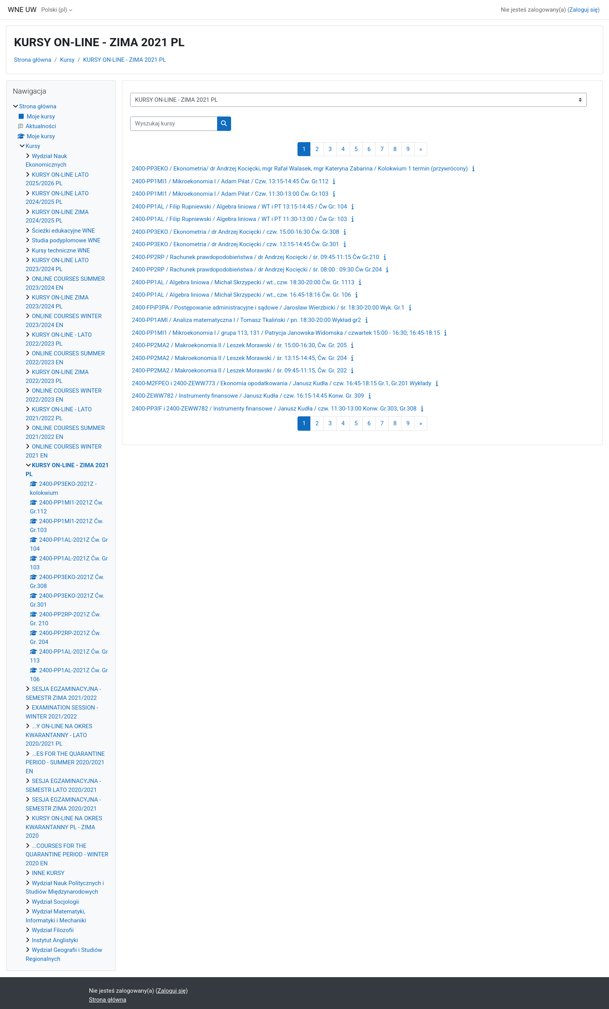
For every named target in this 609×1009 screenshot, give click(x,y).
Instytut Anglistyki (55, 940)
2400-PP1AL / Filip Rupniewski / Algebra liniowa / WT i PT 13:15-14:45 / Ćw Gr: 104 (239, 206)
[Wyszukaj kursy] (174, 124)
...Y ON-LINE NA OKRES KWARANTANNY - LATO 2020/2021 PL (59, 735)
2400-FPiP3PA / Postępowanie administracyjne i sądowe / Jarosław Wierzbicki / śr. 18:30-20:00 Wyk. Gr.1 (268, 307)
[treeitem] (61, 532)
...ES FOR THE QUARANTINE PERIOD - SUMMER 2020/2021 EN (65, 762)
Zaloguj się (583, 9)
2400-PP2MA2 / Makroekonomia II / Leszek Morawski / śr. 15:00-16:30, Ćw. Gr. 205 (239, 345)
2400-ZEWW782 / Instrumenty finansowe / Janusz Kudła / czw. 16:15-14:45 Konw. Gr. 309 (248, 395)
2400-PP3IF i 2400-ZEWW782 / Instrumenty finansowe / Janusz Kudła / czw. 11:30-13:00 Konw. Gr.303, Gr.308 (274, 408)
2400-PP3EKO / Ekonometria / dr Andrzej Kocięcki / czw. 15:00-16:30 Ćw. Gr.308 (235, 231)
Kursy (67, 59)
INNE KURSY (48, 873)
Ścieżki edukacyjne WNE (63, 230)
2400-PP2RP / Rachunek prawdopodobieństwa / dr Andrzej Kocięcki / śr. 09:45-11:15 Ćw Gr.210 (255, 257)
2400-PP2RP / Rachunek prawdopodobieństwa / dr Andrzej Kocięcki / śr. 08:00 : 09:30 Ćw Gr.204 (257, 269)
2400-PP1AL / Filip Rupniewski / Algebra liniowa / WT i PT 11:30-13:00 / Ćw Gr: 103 (239, 219)
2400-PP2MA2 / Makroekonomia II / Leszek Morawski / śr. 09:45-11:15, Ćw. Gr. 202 (239, 370)
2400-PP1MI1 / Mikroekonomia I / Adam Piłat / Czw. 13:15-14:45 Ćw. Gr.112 (230, 181)
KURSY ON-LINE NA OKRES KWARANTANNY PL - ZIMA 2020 (64, 827)
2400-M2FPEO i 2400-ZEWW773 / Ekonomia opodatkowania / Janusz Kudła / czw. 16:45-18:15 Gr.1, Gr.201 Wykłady (282, 383)
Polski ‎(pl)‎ (54, 9)
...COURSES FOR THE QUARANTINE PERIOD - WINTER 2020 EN (67, 854)
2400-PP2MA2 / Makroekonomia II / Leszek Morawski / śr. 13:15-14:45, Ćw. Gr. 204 (239, 358)
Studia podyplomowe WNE (66, 240)
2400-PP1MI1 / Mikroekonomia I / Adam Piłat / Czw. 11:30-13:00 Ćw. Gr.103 (230, 193)
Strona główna (32, 59)
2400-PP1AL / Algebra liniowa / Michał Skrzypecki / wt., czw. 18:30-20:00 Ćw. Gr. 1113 (243, 282)
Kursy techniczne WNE (61, 250)
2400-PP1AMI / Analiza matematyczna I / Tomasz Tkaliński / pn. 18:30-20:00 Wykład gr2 (246, 320)
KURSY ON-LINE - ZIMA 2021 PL (124, 59)
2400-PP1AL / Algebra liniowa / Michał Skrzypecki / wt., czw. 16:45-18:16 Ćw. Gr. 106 (241, 294)
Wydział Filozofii (53, 930)
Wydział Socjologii (55, 901)
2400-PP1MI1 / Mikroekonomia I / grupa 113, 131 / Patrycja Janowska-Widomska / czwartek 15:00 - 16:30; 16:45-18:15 (286, 332)
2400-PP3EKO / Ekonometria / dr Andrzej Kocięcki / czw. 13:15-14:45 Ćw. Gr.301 (235, 244)
